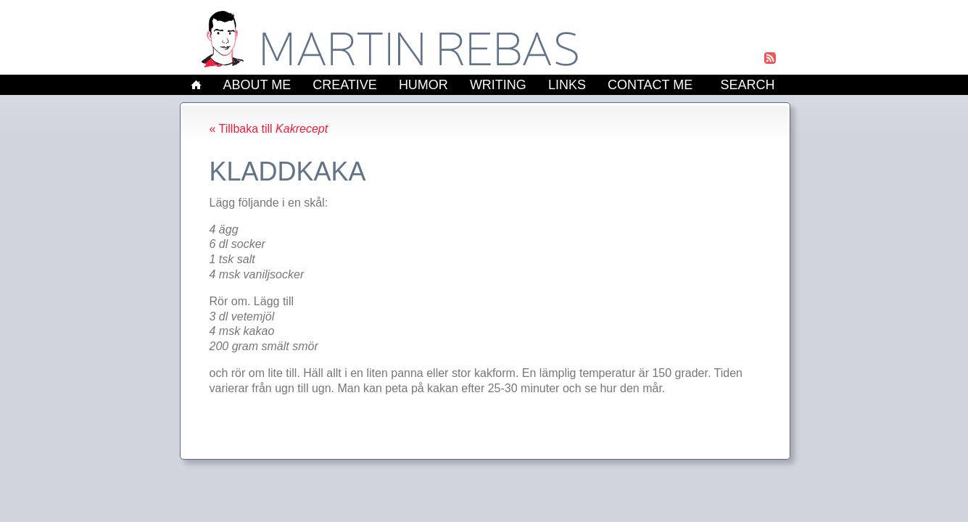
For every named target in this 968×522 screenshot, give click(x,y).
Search (747, 85)
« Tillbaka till (269, 129)
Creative (345, 85)
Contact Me (650, 85)
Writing (498, 85)
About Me (257, 85)
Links (567, 85)
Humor (423, 85)
